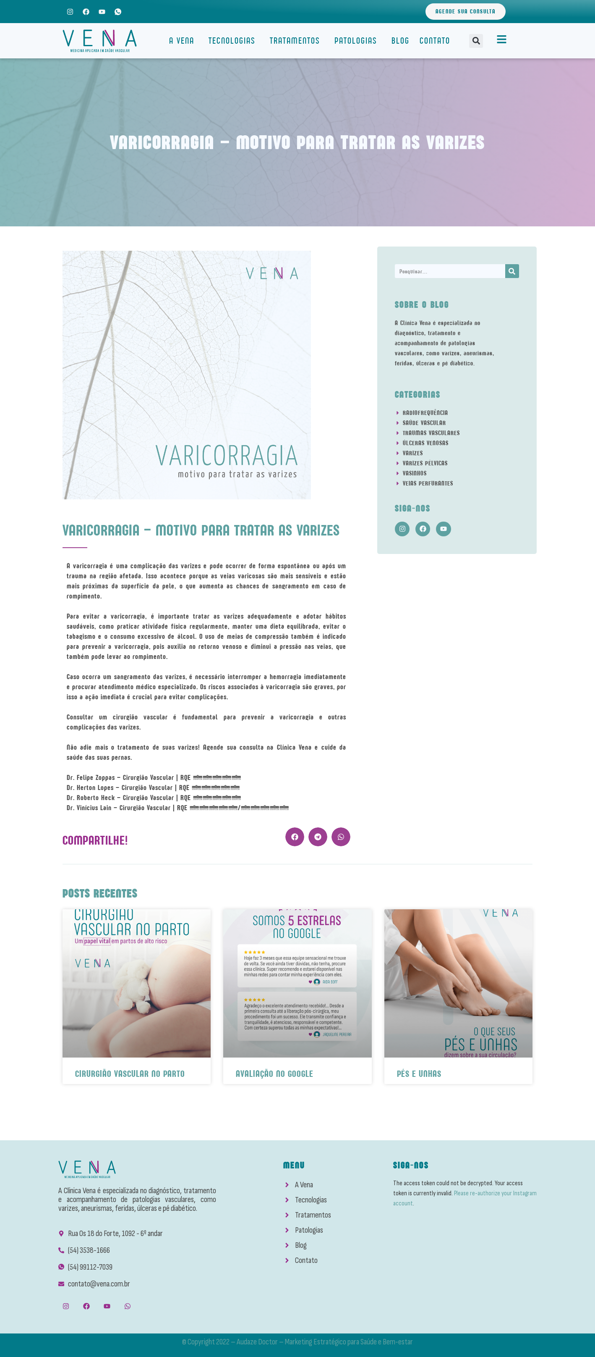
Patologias (357, 40)
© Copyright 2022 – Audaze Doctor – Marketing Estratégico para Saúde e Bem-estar (297, 1342)
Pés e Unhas (419, 1073)
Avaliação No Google (274, 1073)
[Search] (512, 271)
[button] (476, 41)
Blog (400, 40)
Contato (435, 40)
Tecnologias (234, 40)
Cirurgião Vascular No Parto (130, 1073)
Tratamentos (297, 40)
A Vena (183, 40)
